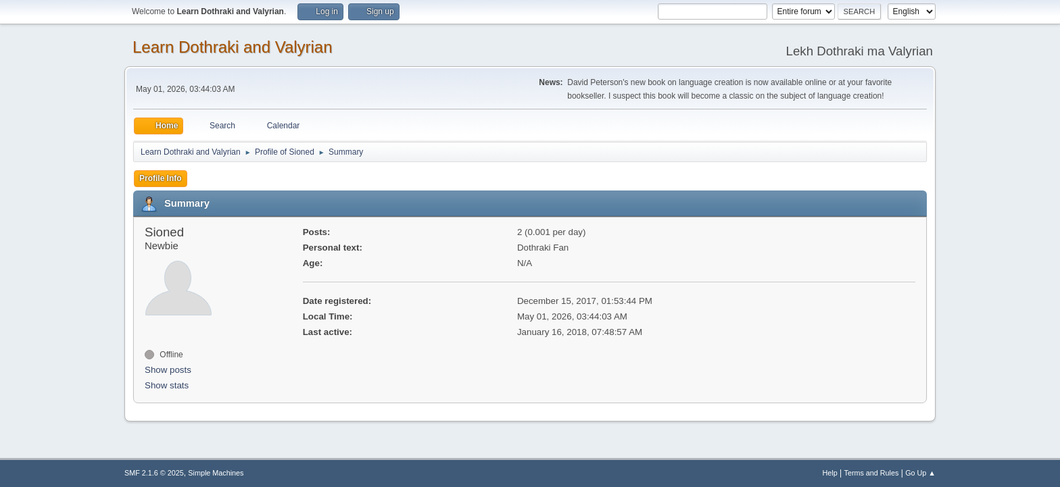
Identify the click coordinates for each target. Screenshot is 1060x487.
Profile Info (160, 178)
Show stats (167, 385)
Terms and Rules (871, 473)
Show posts (168, 370)
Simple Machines (215, 473)
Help (830, 473)
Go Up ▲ (920, 473)
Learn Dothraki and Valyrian (232, 47)
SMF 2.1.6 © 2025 (154, 473)
